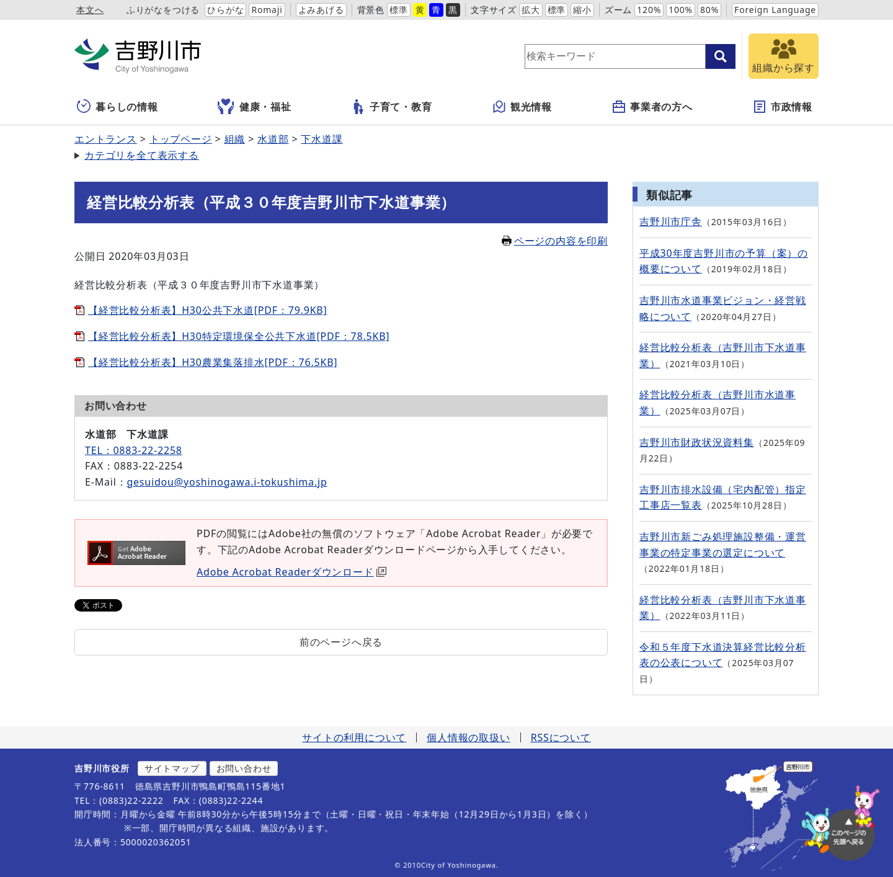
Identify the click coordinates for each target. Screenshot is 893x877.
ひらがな (225, 10)
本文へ (90, 10)
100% (681, 10)
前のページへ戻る (341, 642)
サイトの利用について (354, 737)
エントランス (105, 139)
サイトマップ (172, 768)
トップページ (180, 139)
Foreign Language (775, 10)
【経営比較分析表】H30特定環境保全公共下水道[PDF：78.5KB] (238, 336)
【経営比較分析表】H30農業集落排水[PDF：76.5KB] (212, 362)
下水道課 (321, 139)
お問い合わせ (244, 768)
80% (709, 10)
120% (649, 10)
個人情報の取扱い (468, 737)
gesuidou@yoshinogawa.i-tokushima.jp (227, 482)
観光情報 (522, 106)
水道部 (272, 139)
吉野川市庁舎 (670, 221)
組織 (235, 139)
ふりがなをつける (163, 10)
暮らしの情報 (117, 106)
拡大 (531, 10)
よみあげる (321, 10)
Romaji (266, 10)
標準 (398, 10)
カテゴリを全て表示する (141, 155)
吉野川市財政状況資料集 (696, 442)
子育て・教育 (391, 106)
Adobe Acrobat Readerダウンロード (291, 572)
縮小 (582, 10)
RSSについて (561, 737)
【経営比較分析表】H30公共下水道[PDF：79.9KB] (207, 310)
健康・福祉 (254, 107)
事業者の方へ (652, 106)
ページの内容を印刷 (555, 240)
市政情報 (782, 106)
